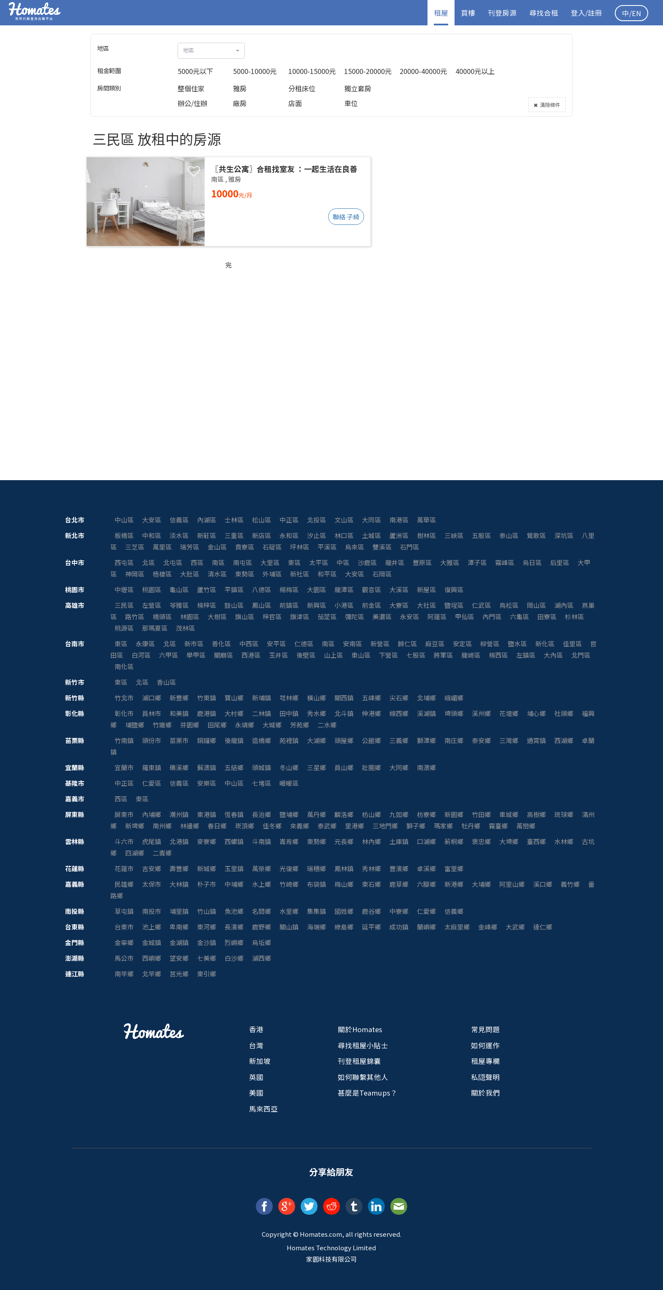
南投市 (151, 911)
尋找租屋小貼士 (363, 1045)
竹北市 (124, 697)
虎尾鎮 (151, 841)
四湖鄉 (134, 852)
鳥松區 (508, 605)
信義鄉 (453, 911)
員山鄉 (343, 767)
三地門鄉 (385, 825)
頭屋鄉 (343, 740)
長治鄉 (261, 814)
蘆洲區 (398, 535)
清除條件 (547, 104)
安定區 (462, 643)
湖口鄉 (151, 697)
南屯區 (242, 562)
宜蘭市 (124, 767)
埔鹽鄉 (134, 724)
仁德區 (303, 643)
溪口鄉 (542, 884)
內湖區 (206, 519)
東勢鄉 (316, 841)
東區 (294, 562)
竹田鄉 (481, 814)
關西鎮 (343, 697)
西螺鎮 (234, 841)
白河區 (141, 654)
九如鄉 (398, 814)
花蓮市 (124, 868)
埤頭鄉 (453, 713)
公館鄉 (371, 740)
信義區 (179, 519)
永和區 (289, 535)
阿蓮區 (437, 616)
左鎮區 (525, 654)
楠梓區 (206, 605)
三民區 (124, 605)
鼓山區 (234, 605)
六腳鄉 (426, 884)
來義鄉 (299, 825)
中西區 (248, 643)
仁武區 (481, 605)
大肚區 (189, 573)
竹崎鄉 (289, 884)
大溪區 (398, 589)
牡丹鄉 (470, 825)
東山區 (360, 654)
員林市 (151, 713)
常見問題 (485, 1029)
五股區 (481, 535)
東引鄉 (206, 973)
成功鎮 (398, 926)
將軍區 (443, 654)
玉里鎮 (234, 868)
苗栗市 (179, 740)
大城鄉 (272, 724)
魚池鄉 (234, 911)
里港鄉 (354, 825)
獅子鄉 (415, 825)
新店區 (261, 535)
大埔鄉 (481, 884)
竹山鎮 (206, 911)
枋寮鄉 (426, 814)
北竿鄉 (151, 973)
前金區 (371, 605)
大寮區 (398, 605)
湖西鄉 (261, 958)
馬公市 (124, 958)
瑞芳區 (189, 546)
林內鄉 (371, 841)
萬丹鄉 (316, 814)
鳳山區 (261, 605)
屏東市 (124, 814)
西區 (197, 562)
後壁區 (305, 654)
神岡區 (134, 573)
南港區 (398, 519)
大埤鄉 (508, 841)
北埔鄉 (426, 697)
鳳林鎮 (343, 868)
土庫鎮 (398, 841)
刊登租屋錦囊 (359, 1061)
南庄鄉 (453, 740)
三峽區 (453, 535)
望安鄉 (179, 958)
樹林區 (426, 535)
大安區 (151, 519)
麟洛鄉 (343, 814)
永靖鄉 (244, 724)
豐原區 (422, 562)
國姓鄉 (343, 911)
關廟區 (223, 654)
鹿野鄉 (261, 926)
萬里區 (162, 546)
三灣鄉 (508, 740)
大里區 (269, 562)
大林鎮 (179, 884)
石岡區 (382, 573)
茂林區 (185, 627)
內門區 (491, 616)
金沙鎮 (206, 942)
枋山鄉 (371, 814)
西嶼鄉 (151, 958)
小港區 (343, 605)
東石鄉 (371, 884)
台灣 (256, 1045)
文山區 (343, 519)
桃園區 (151, 589)
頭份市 (151, 740)
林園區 (189, 616)
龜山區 (179, 589)
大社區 (426, 605)
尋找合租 (543, 13)
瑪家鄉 (443, 825)
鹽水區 (517, 643)
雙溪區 (382, 546)
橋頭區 (162, 616)
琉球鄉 (563, 814)
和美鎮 (179, 713)
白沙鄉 (234, 958)
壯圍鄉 (371, 767)
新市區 (193, 643)
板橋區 (124, 535)
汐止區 (316, 535)
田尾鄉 (217, 724)
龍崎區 (470, 654)
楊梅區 (289, 589)
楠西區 (498, 654)
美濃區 (382, 616)
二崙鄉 (162, 852)
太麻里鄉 (457, 926)
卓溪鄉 (426, 868)
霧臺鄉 (498, 825)
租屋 (441, 13)
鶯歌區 (536, 535)
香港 (256, 1029)
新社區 (299, 573)
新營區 (379, 643)
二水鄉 (327, 724)
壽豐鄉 (179, 868)
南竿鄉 (124, 973)
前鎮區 (289, 605)
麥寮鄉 (206, 841)
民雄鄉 (124, 884)
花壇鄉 (508, 713)
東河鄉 (206, 926)
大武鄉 (515, 926)
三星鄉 (316, 767)
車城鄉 (508, 814)
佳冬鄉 (272, 825)
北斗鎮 (343, 713)
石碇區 (272, 546)
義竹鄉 (570, 884)
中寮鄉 (398, 911)
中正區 (289, 519)
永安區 (409, 616)
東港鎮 (206, 814)
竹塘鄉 (162, 724)
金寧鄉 (124, 942)
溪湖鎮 (426, 713)
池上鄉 (151, 926)
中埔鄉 (234, 884)
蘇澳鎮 (206, 767)
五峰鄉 (371, 697)
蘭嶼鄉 (426, 926)
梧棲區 (162, 573)
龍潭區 (343, 589)
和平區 (327, 573)
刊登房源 (502, 13)
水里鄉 (289, 911)
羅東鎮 (151, 767)
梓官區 (272, 616)
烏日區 (532, 562)
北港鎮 (179, 841)
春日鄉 (217, 825)
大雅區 (449, 562)
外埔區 (272, 573)
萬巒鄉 (525, 825)
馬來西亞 (263, 1109)
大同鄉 (398, 767)
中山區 (124, 519)
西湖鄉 (563, 740)
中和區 (151, 535)
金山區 (217, 546)
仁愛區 (151, 783)
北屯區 (172, 562)
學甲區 (195, 654)
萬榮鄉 (261, 868)
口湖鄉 (426, 841)
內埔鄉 (151, 814)
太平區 (318, 562)
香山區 (166, 682)
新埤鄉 (134, 825)
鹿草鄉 (398, 884)
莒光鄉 (179, 973)
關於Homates (360, 1029)
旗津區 (299, 616)
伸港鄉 (371, 713)
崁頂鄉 (244, 825)
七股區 (415, 654)
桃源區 (124, 627)
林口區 (343, 535)
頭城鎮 (261, 767)
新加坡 (260, 1061)
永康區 (145, 643)
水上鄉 (261, 884)
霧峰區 (504, 562)
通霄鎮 (536, 740)
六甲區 (168, 654)
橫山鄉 (316, 697)
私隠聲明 (485, 1077)
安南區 (352, 643)
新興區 (316, 605)
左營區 (151, 605)
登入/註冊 (586, 13)
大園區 (316, 589)
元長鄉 (343, 841)
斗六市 (124, 841)
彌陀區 (354, 616)
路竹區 (134, 616)
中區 (343, 562)
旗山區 (244, 616)
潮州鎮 (179, 814)
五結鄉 (234, 767)
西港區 (250, 654)
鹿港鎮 (206, 713)
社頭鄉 (563, 713)
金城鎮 (151, 942)
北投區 (316, 519)
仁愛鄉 (426, 911)
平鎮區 (234, 589)
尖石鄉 (398, 697)
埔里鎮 (179, 911)
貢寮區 (244, 546)
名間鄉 (261, 911)
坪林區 (299, 546)
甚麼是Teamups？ (367, 1093)
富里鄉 (453, 868)
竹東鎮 (206, 697)
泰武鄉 (327, 825)
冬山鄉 (289, 767)
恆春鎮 (234, 814)
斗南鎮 (261, 841)
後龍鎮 (234, 740)
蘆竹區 (206, 589)
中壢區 (124, 589)
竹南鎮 (124, 740)
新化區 (544, 643)
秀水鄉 (316, 713)
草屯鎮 (124, 911)
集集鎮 (316, 911)
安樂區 (206, 783)
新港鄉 (453, 884)
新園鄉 (453, 814)
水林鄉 (563, 841)
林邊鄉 (189, 825)
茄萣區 (327, 616)
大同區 (371, 519)
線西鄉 (398, 713)
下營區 (388, 654)
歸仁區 (407, 643)
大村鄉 (234, 713)
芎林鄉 (289, 697)
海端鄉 (316, 926)
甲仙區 (464, 616)
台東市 (124, 926)
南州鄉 (162, 825)
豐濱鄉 (398, 868)
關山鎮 (289, 926)
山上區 (333, 654)
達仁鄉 (542, 926)
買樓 (468, 13)
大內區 (553, 654)
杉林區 (574, 616)
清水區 (217, 573)
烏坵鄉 (261, 942)
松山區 (261, 519)
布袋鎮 (316, 884)
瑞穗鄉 (316, 868)
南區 (218, 562)
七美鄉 (206, 958)
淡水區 (179, 535)
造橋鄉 (261, 740)
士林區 (234, 519)
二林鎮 (261, 713)
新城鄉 (206, 868)
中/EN (631, 13)
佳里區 (572, 643)
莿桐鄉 (453, 841)
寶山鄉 (234, 697)
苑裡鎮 (289, 740)
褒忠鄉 (481, 841)
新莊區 (206, 535)
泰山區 (508, 535)
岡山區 (536, 605)
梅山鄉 (343, 884)
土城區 (371, 535)
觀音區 (371, 589)
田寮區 (546, 616)
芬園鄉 (189, 724)
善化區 (221, 643)
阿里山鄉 (512, 884)
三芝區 (134, 546)
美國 (256, 1093)
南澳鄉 (426, 767)
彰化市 (124, 713)
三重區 (234, 535)
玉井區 (278, 654)
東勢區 (244, 573)
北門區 (580, 654)
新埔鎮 (261, 697)
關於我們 (485, 1093)
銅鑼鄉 (206, 740)
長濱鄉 (234, 926)
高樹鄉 (536, 814)
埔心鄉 (536, 713)
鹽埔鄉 (289, 814)
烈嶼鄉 (234, 942)
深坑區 (563, 535)
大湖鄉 (316, 740)
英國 (256, 1077)
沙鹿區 (367, 562)
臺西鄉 (536, 841)
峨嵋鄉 (453, 697)
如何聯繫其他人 (363, 1077)
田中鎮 (289, 713)
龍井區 (394, 562)
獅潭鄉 (426, 740)
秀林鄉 (371, 868)
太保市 (151, 884)
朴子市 (206, 884)
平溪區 (327, 546)
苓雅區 (179, 605)
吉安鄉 (151, 868)
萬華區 (426, 519)
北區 (148, 562)
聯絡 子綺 (346, 216)
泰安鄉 (481, 740)
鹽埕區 (453, 605)
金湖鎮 (179, 942)
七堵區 (261, 783)
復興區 (453, 589)
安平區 (276, 643)
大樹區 (217, 616)
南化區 (124, 666)
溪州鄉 (481, 713)
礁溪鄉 (179, 767)
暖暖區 (289, 783)
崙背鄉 (289, 841)
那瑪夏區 (154, 627)
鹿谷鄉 (371, 911)
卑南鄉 (179, 926)
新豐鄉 (179, 697)
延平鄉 (371, 926)
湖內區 (563, 605)
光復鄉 (289, 868)
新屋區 (426, 589)
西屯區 (124, 562)
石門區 (409, 546)
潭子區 (477, 562)
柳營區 (489, 643)
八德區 (261, 589)
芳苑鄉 (299, 724)
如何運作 (485, 1045)
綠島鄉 (343, 926)
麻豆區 (434, 643)
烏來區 (354, 546)
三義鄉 (398, 740)
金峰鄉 (487, 926)
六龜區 (519, 616)
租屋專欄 (485, 1061)
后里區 (559, 562)
